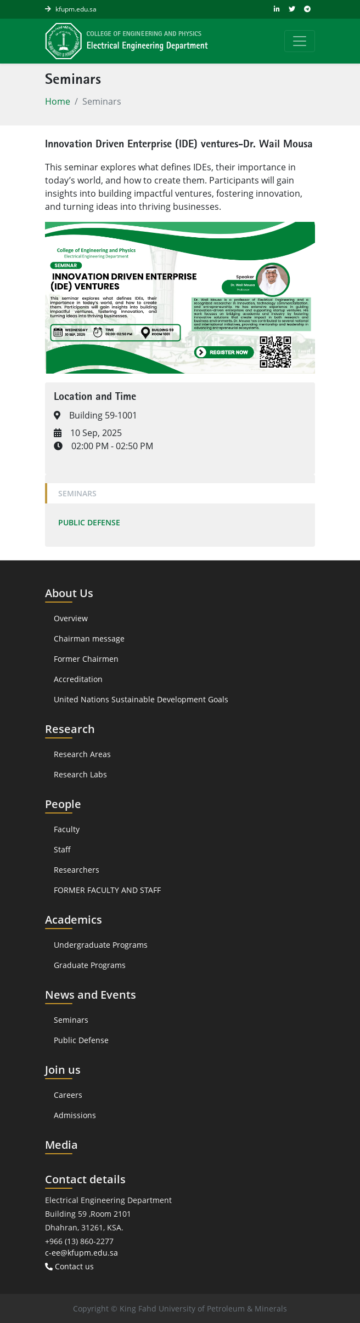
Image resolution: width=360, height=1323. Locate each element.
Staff (62, 849)
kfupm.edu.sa (76, 9)
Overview (71, 618)
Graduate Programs (90, 965)
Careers (68, 1095)
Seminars (77, 493)
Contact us (69, 1266)
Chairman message (89, 638)
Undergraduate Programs (101, 945)
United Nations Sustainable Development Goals (141, 699)
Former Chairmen (86, 659)
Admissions (75, 1115)
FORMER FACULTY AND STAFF (107, 890)
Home (57, 101)
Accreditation (79, 679)
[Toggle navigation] (299, 41)
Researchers (76, 869)
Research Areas (82, 754)
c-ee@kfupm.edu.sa (81, 1252)
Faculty (67, 829)
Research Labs (80, 774)
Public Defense (89, 522)
